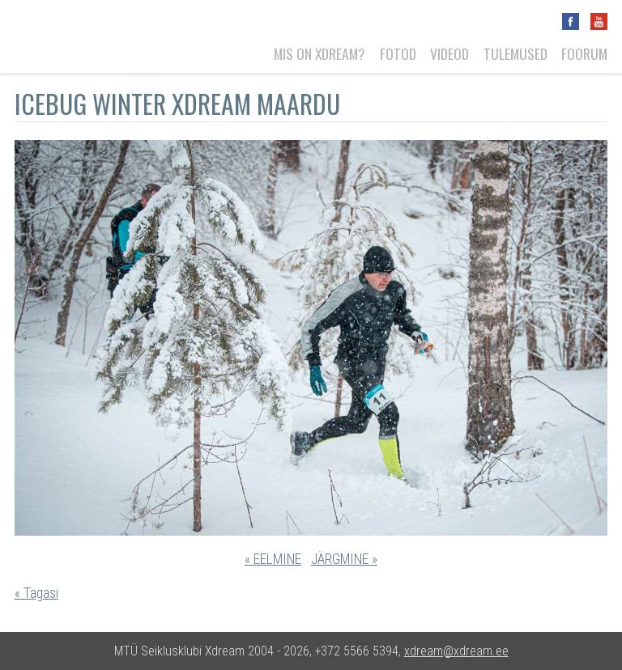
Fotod (398, 53)
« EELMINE (273, 559)
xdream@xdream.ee (456, 651)
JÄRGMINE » (344, 559)
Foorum (584, 53)
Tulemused (515, 53)
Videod (449, 53)
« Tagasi (36, 593)
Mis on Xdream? (319, 53)
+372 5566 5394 (356, 651)
